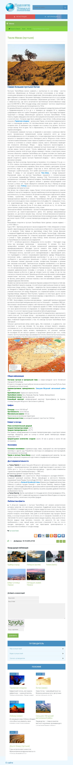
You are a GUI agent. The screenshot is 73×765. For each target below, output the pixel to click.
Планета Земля (15, 29)
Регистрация (21, 16)
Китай (29, 29)
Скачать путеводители (17, 658)
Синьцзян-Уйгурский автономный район (50, 388)
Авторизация (52, 16)
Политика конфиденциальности (16, 757)
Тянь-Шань (45, 173)
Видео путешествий (16, 653)
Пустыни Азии (14, 531)
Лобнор (23, 186)
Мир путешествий (16, 649)
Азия (23, 29)
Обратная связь (42, 757)
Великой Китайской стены (30, 482)
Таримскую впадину (22, 121)
